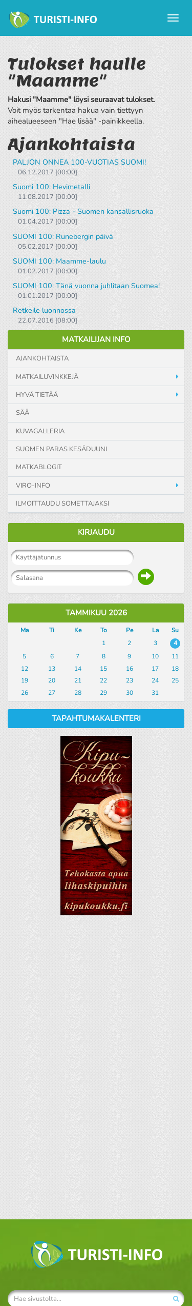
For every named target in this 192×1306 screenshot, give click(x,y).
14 (77, 669)
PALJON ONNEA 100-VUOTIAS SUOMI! (79, 162)
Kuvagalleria (40, 431)
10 (155, 656)
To (103, 630)
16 (129, 669)
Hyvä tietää (37, 394)
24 (155, 680)
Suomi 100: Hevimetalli (51, 187)
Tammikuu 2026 (96, 613)
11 (175, 656)
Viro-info (33, 485)
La (155, 630)
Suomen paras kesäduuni (61, 449)
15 (103, 669)
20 (51, 680)
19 (24, 680)
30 (129, 693)
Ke (77, 630)
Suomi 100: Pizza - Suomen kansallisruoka (83, 211)
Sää (22, 412)
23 (129, 680)
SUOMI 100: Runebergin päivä (63, 237)
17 (155, 669)
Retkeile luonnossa (44, 310)
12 (24, 669)
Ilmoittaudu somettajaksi (62, 503)
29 (103, 693)
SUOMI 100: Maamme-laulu (59, 261)
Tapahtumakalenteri (96, 718)
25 (175, 680)
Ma (24, 630)
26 (24, 693)
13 (51, 669)
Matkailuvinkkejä (47, 376)
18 (175, 669)
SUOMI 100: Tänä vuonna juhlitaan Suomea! (86, 286)
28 (77, 693)
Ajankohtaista (42, 358)
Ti (51, 630)
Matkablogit (39, 467)
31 (155, 693)
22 (103, 680)
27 (51, 693)
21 (77, 680)
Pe (129, 630)
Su (175, 630)
